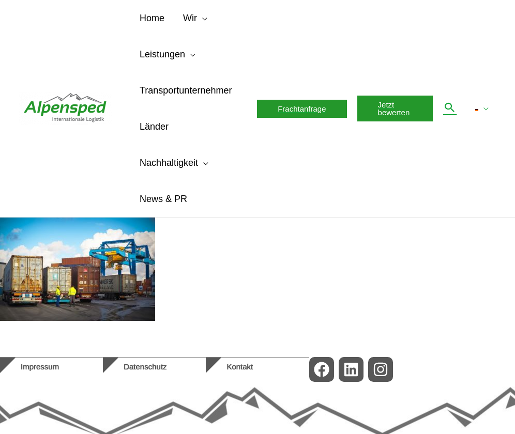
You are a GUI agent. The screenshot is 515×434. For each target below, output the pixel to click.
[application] (202, 18)
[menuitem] (482, 108)
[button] (301, 109)
